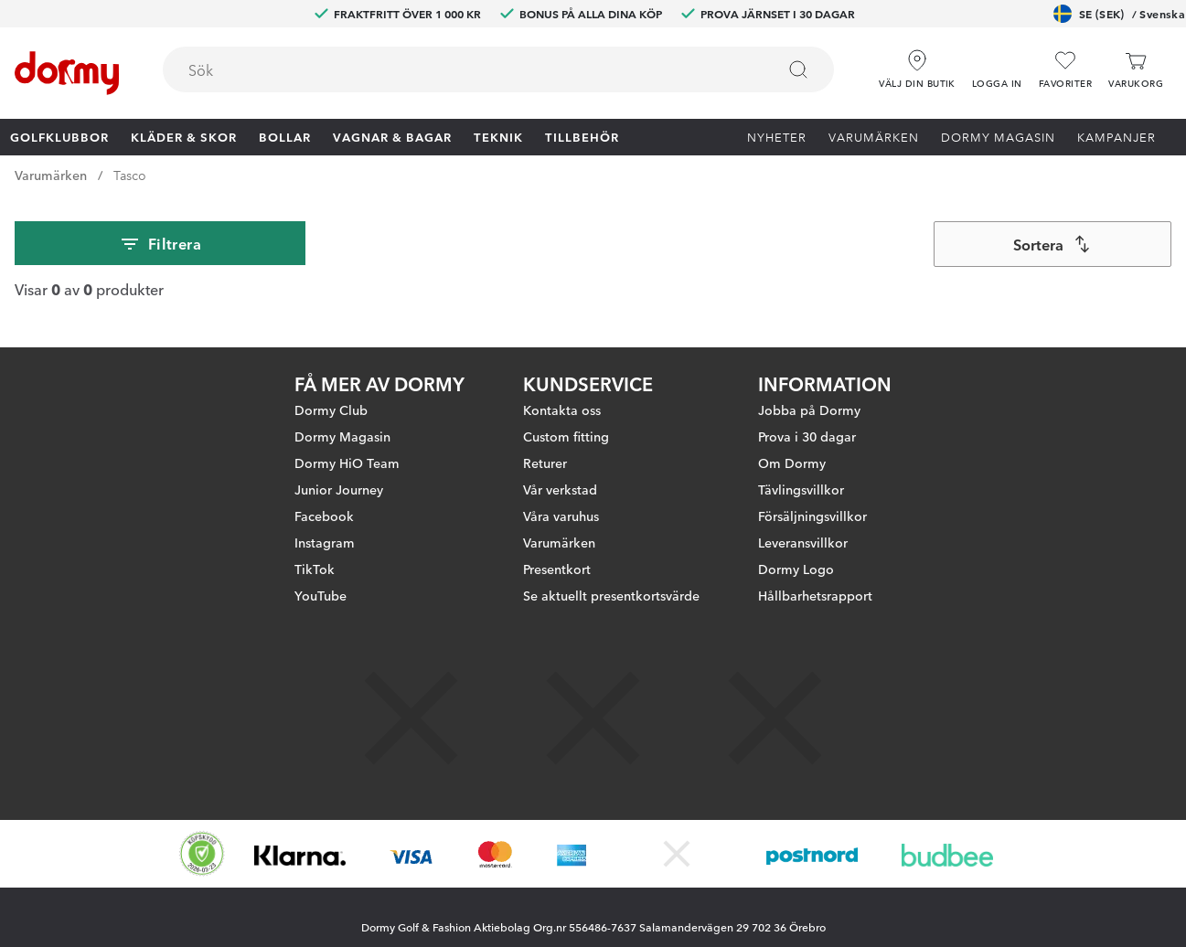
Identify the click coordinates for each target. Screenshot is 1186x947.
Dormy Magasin (998, 136)
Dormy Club (331, 409)
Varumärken (873, 136)
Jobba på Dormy (809, 409)
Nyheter (777, 136)
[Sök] (798, 69)
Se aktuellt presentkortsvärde (611, 595)
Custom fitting (566, 436)
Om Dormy (792, 462)
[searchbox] (456, 69)
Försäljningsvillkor (812, 515)
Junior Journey (338, 489)
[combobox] (498, 69)
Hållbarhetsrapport (815, 595)
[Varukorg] (1135, 69)
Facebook (324, 515)
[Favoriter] (1065, 69)
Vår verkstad (560, 489)
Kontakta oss (562, 409)
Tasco (129, 174)
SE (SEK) (1119, 14)
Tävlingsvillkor (801, 489)
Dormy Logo (796, 568)
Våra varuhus (561, 515)
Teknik (498, 136)
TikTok (314, 568)
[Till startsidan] (67, 73)
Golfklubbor (59, 136)
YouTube (320, 595)
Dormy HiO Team (347, 462)
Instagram (324, 542)
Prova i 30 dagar (807, 436)
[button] (997, 63)
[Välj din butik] (917, 63)
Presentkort (557, 568)
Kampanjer (1116, 136)
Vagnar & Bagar (392, 136)
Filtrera (160, 244)
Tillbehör (582, 136)
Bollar (285, 136)
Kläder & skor (184, 136)
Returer (545, 462)
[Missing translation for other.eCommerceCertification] (202, 854)
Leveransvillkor (803, 542)
